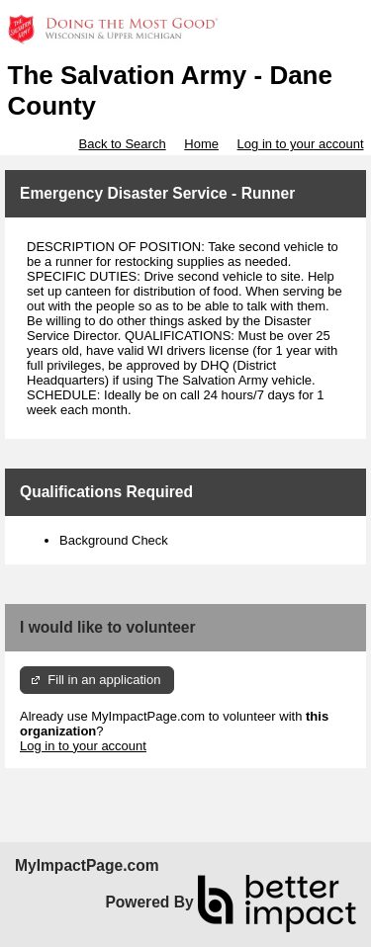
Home (201, 143)
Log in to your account (300, 143)
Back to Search (121, 143)
